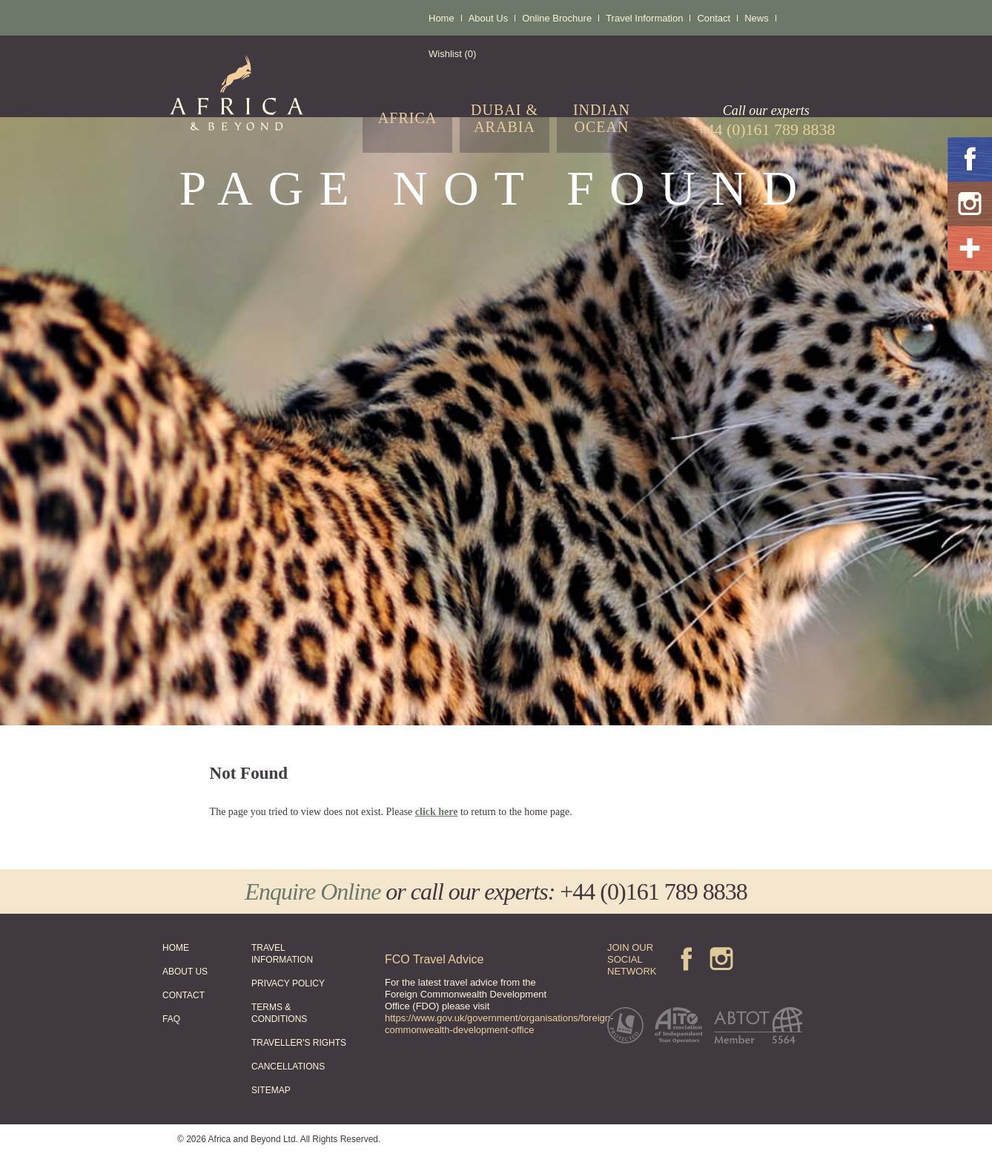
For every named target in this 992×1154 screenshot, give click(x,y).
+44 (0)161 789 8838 (653, 891)
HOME (175, 948)
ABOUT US (185, 971)
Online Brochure (557, 18)
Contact (713, 18)
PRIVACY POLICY (288, 983)
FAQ (171, 1019)
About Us (488, 18)
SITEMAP (271, 1090)
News (756, 18)
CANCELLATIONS (288, 1066)
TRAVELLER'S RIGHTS (298, 1043)
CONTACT (183, 995)
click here (436, 811)
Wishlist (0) (452, 53)
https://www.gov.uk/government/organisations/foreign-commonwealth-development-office (499, 1023)
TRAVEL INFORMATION (282, 954)
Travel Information (644, 18)
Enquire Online (312, 891)
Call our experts (766, 121)
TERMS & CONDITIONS (279, 1013)
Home (441, 18)
